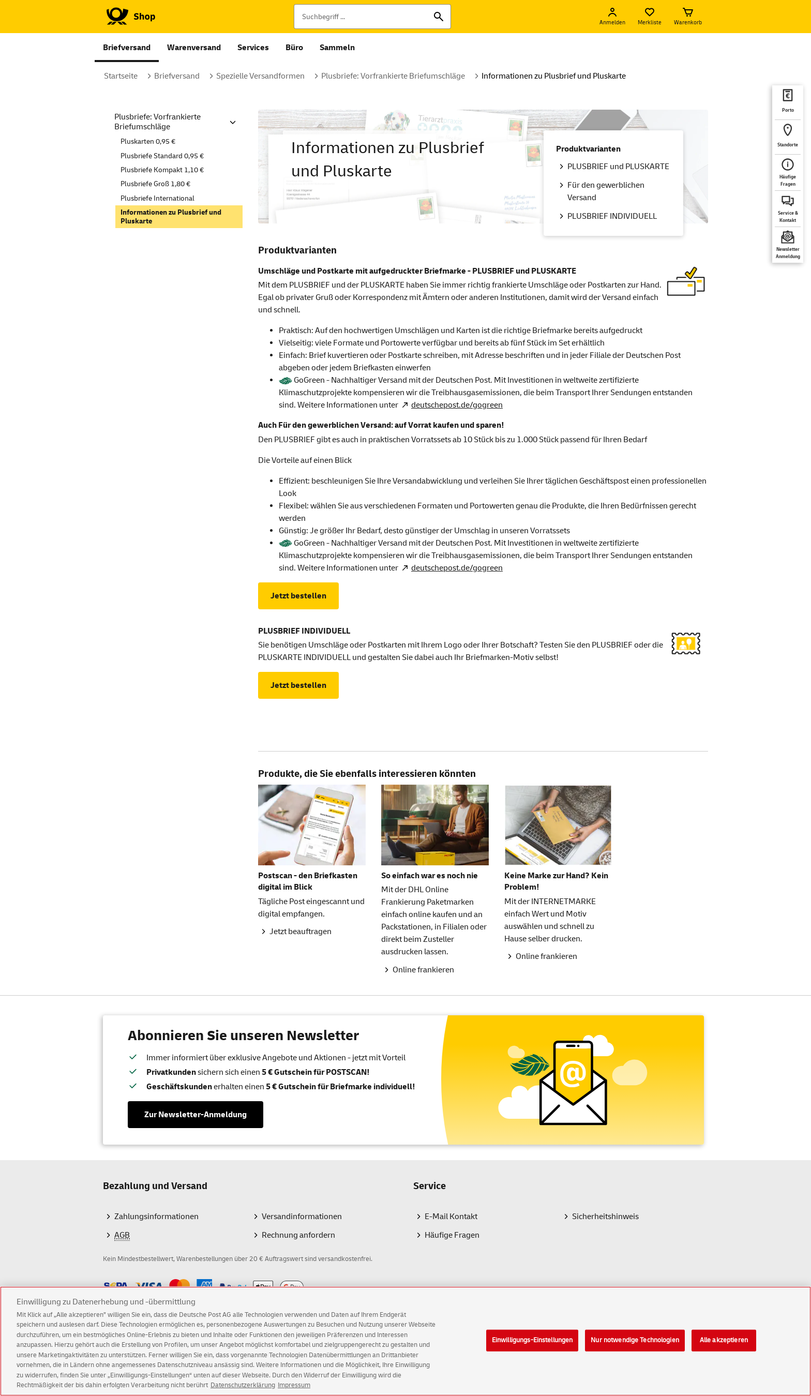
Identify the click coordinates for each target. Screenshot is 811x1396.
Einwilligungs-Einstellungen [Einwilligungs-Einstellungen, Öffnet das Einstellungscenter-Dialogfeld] (532, 1352)
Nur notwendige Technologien (635, 1352)
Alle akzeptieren (724, 1352)
